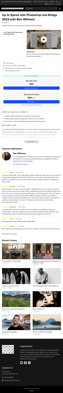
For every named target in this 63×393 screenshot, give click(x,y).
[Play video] (44, 39)
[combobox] (41, 8)
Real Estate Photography (9, 332)
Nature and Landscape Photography (13, 309)
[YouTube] (21, 362)
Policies (31, 390)
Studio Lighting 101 (38, 309)
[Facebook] (25, 362)
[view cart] (58, 1)
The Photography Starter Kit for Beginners (46, 286)
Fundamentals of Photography (11, 261)
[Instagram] (29, 362)
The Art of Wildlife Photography (42, 332)
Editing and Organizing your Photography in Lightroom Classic (46, 262)
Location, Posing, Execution (10, 286)
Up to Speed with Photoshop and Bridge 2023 (13, 33)
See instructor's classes (20, 164)
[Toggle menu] (60, 8)
